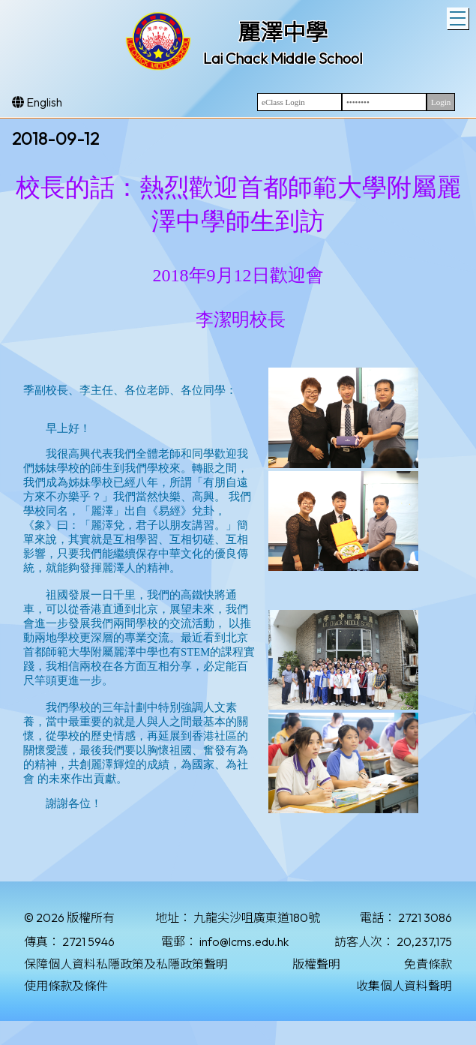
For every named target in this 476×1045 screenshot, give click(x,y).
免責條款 (428, 963)
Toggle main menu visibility (459, 16)
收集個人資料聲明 (404, 985)
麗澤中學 (283, 32)
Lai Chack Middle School (283, 58)
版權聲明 (316, 963)
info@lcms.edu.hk (244, 941)
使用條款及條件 (66, 985)
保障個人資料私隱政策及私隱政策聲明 (126, 963)
